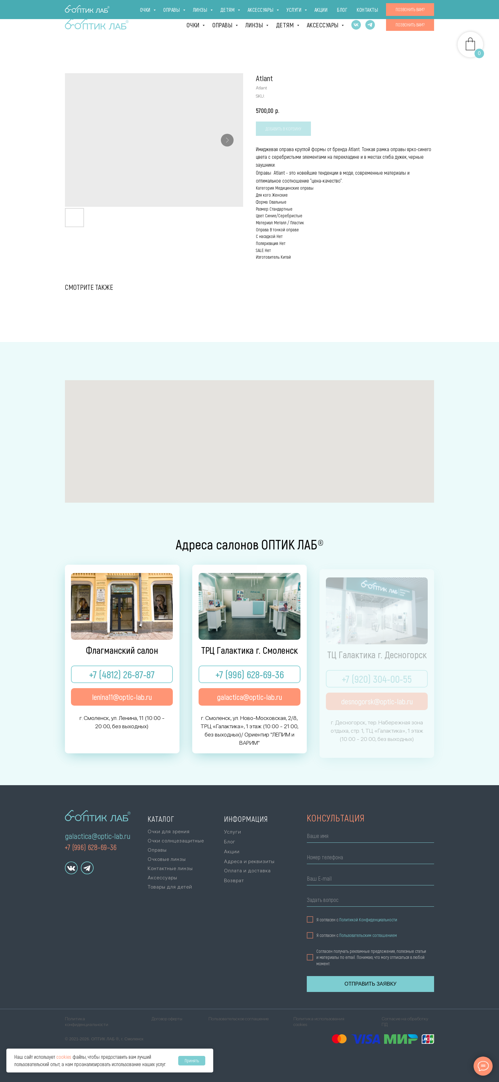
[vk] (356, 25)
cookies (63, 1057)
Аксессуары (323, 25)
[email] (368, 879)
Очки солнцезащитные (176, 841)
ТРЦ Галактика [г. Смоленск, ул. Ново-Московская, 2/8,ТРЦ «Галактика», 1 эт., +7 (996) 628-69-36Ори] (129, 8)
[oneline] (368, 901)
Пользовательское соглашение (238, 1018)
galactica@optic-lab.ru (97, 836)
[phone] (368, 858)
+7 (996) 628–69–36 (90, 847)
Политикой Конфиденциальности (366, 919)
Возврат (234, 880)
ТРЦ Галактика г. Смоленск (249, 650)
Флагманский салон (122, 650)
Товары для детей (170, 887)
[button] (410, 24)
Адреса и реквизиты (249, 861)
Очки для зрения (169, 831)
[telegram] (370, 25)
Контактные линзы (170, 868)
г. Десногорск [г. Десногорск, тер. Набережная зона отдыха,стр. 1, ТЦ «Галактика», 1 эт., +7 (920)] (180, 8)
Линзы (254, 25)
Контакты (421, 8)
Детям (285, 25)
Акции (376, 8)
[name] (368, 837)
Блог (396, 8)
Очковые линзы (167, 859)
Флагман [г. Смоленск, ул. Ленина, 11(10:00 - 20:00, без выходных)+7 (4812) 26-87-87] (84, 8)
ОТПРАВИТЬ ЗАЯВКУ (368, 984)
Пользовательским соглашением (366, 935)
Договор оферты (166, 1018)
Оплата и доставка (312, 8)
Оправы (223, 25)
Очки (193, 25)
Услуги (353, 8)
